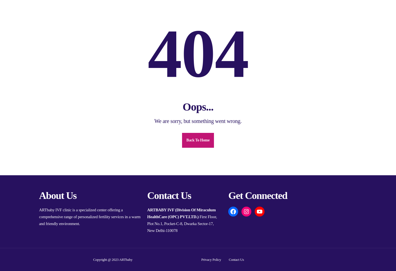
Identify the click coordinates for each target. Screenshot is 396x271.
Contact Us (236, 260)
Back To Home (198, 140)
